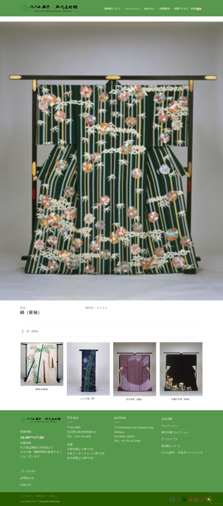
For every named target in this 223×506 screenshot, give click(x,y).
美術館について (113, 8)
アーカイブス (169, 439)
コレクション (133, 8)
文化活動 (166, 418)
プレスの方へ (28, 471)
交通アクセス (181, 9)
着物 (23, 307)
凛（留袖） (31, 331)
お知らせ (149, 8)
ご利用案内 (165, 8)
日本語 (197, 9)
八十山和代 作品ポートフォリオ (182, 452)
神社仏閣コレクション (175, 432)
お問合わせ (27, 478)
